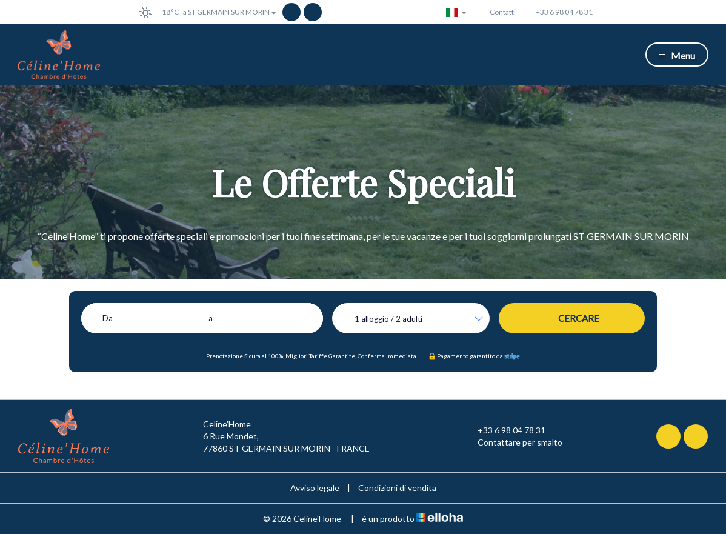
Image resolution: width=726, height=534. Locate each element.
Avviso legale (314, 487)
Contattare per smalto (513, 442)
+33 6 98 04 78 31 (504, 430)
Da (107, 318)
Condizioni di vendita (397, 487)
